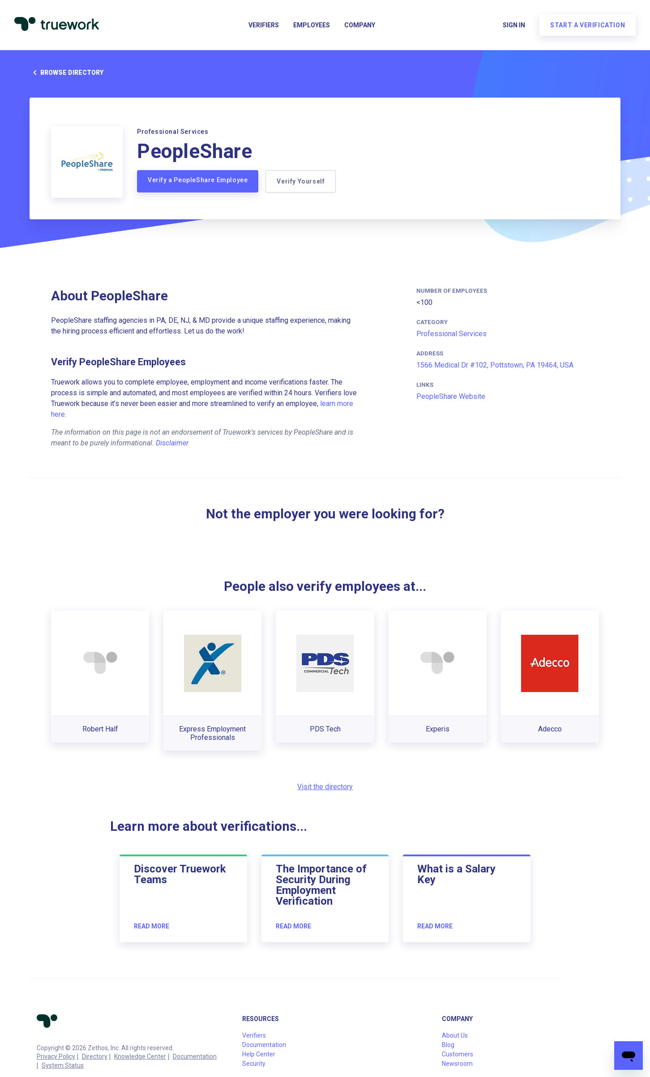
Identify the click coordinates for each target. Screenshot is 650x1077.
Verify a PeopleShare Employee (198, 180)
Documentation (195, 1056)
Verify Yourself (301, 181)
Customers (457, 1054)
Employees (311, 25)
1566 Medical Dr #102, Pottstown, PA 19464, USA (494, 365)
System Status (63, 1065)
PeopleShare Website (450, 396)
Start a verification (587, 25)
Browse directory (66, 72)
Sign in (514, 25)
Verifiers (263, 25)
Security (253, 1063)
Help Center (258, 1054)
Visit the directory (325, 786)
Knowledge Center (140, 1056)
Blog (448, 1044)
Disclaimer (172, 443)
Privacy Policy (56, 1056)
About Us (455, 1035)
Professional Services (451, 333)
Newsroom (457, 1063)
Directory (94, 1056)
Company (359, 25)
